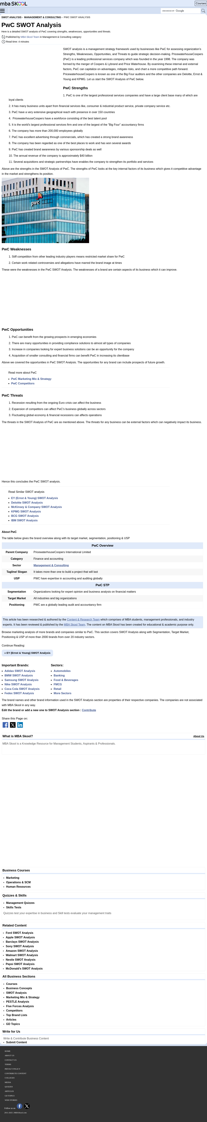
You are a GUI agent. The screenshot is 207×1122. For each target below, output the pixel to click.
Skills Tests (13, 907)
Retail (57, 688)
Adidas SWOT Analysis (20, 670)
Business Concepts (19, 988)
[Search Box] (181, 11)
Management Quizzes (20, 902)
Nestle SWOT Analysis (20, 959)
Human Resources (18, 886)
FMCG (58, 684)
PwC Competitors (22, 383)
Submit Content (16, 1042)
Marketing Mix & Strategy (22, 997)
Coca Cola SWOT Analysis (22, 688)
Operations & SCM (18, 882)
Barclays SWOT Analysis (22, 941)
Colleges (9, 1078)
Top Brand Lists (16, 1015)
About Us (198, 736)
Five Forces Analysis (20, 1006)
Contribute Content (15, 1073)
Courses (201, 3)
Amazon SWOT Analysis (22, 950)
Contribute (89, 710)
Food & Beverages (66, 680)
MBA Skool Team (30, 37)
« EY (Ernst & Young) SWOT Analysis (27, 652)
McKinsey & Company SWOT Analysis (36, 507)
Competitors (14, 1010)
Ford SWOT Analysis (19, 932)
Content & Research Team (83, 619)
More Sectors (62, 693)
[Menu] (4, 10)
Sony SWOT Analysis (20, 946)
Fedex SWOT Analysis (19, 693)
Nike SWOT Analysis (18, 684)
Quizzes (9, 1087)
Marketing (12, 877)
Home (7, 1051)
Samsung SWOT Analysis (21, 680)
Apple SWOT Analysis (20, 937)
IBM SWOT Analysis (24, 520)
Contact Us (11, 1060)
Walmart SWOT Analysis (22, 955)
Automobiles (62, 670)
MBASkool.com (20, 1113)
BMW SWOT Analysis (19, 675)
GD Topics (13, 1024)
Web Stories (11, 1100)
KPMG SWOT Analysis (26, 511)
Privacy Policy (12, 1069)
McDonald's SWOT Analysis (24, 968)
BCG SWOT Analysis (25, 515)
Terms (8, 1064)
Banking (59, 675)
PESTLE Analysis (17, 1001)
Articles (11, 1019)
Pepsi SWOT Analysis (20, 964)
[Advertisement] (31, 71)
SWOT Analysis (16, 992)
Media (8, 1082)
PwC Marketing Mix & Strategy (31, 378)
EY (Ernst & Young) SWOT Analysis (34, 498)
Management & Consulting (51, 565)
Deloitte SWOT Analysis (27, 502)
